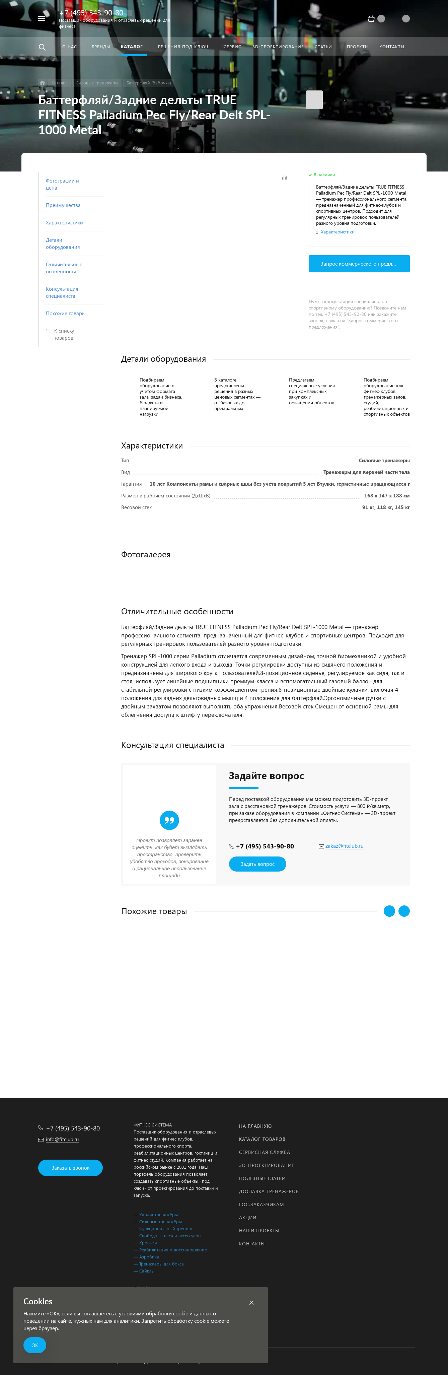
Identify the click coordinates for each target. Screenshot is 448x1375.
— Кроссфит (146, 1242)
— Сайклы (144, 1271)
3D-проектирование (266, 1165)
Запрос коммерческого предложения (365, 263)
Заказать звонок (70, 1167)
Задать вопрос (258, 864)
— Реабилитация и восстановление (170, 1249)
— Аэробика (146, 1256)
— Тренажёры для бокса (159, 1263)
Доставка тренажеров (269, 1191)
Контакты (252, 1243)
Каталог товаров (262, 1139)
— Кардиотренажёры (156, 1214)
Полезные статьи (262, 1178)
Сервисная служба (264, 1152)
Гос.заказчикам (261, 1204)
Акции (247, 1217)
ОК (34, 1345)
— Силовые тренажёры (158, 1221)
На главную (255, 1126)
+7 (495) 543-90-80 (91, 12)
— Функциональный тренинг (163, 1228)
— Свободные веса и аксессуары (167, 1235)
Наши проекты (259, 1230)
